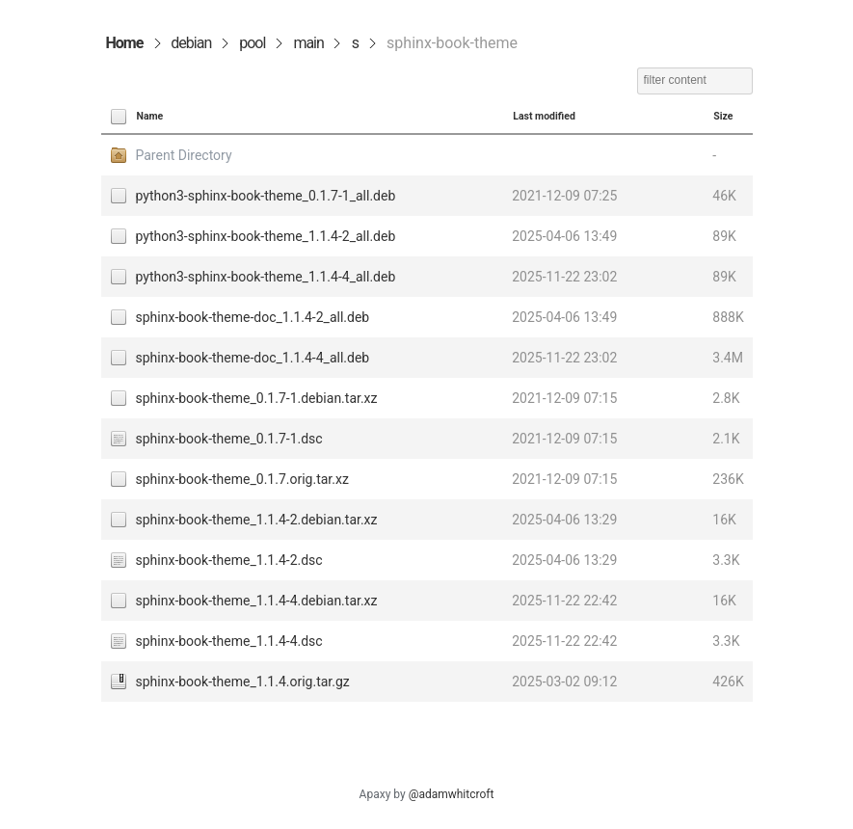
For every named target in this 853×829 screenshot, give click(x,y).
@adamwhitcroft (451, 794)
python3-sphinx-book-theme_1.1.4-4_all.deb (266, 276)
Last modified (544, 116)
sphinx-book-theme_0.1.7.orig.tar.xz (242, 479)
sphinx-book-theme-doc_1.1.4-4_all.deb (253, 357)
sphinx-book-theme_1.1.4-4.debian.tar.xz (257, 600)
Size (723, 116)
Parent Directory (184, 155)
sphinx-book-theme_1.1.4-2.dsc (229, 560)
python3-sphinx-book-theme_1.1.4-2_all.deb (266, 236)
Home (125, 43)
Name (150, 116)
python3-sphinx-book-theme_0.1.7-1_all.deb (266, 195)
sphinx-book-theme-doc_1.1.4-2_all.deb (253, 317)
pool (252, 43)
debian (191, 43)
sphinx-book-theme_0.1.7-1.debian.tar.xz (257, 398)
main (308, 43)
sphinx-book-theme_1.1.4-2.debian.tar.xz (257, 519)
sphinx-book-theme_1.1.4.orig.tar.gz (243, 681)
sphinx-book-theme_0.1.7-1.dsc (229, 438)
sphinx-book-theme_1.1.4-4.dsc (229, 641)
